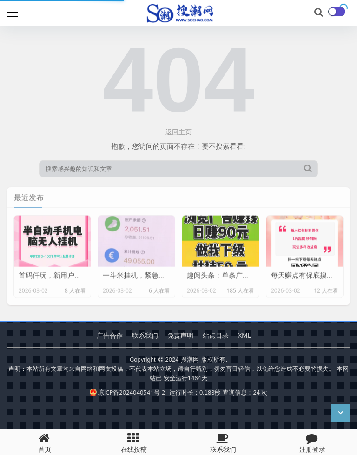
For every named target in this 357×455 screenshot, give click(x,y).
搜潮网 (190, 359)
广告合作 (110, 335)
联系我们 (145, 335)
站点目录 (216, 335)
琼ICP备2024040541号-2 (127, 392)
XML (244, 335)
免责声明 (180, 335)
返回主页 (178, 131)
